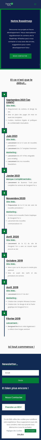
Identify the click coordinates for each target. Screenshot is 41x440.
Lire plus (20, 434)
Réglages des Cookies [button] (14, 431)
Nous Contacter (13, 397)
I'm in (20, 380)
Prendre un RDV (13, 407)
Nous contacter (20, 56)
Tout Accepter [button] (30, 431)
